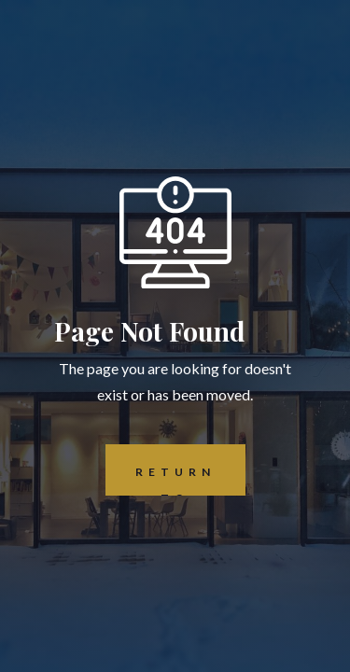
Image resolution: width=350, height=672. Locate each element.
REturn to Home (160, 470)
